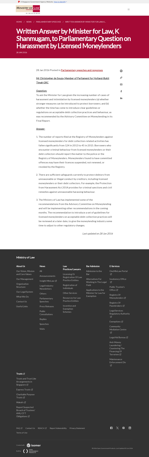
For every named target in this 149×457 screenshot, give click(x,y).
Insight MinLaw (47, 280)
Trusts (19, 373)
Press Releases (47, 306)
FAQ (18, 428)
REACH (41, 428)
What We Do (22, 296)
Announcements (47, 276)
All (41, 271)
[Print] (120, 71)
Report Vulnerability (58, 428)
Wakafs (19, 402)
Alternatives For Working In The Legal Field (96, 282)
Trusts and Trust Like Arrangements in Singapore (26, 381)
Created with (30, 445)
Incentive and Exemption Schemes (69, 308)
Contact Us (21, 301)
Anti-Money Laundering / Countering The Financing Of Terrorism (117, 348)
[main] (74, 132)
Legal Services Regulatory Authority (119, 312)
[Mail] (120, 83)
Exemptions (115, 321)
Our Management (24, 279)
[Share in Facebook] (120, 90)
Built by (29, 451)
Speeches (44, 324)
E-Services (114, 266)
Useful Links (22, 306)
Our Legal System (24, 291)
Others (43, 293)
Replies (43, 319)
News (42, 266)
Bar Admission (93, 266)
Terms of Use (21, 432)
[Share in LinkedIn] (120, 96)
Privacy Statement (77, 428)
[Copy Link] (120, 78)
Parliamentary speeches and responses (82, 70)
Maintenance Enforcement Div (117, 361)
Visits (42, 328)
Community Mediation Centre (117, 328)
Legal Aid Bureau (117, 337)
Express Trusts (23, 389)
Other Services (70, 293)
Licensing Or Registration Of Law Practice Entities (72, 277)
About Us (20, 266)
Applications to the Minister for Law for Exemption (95, 293)
